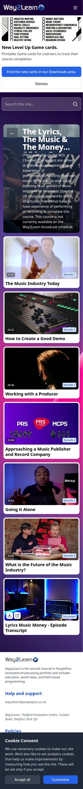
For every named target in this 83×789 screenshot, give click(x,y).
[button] (75, 7)
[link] (41, 72)
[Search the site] (36, 104)
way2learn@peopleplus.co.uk (25, 702)
